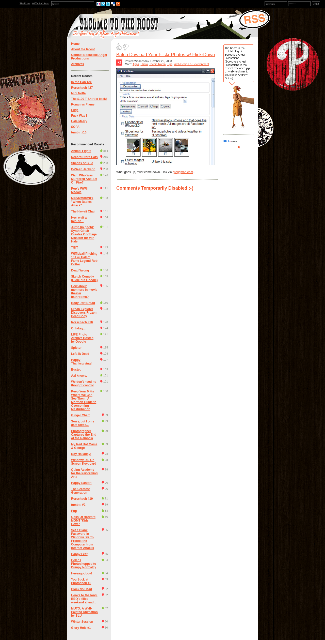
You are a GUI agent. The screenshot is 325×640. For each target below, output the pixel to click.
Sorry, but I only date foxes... (82, 423)
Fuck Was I (79, 115)
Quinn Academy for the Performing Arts (84, 473)
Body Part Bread (83, 303)
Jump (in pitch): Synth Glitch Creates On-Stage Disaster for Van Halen (84, 234)
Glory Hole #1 (81, 628)
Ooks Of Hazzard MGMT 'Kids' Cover (83, 520)
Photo (144, 64)
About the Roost (83, 49)
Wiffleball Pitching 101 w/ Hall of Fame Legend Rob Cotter (84, 259)
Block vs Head (81, 589)
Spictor (76, 347)
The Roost (25, 3)
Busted (76, 369)
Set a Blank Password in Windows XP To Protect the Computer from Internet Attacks (82, 539)
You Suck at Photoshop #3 (81, 581)
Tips (169, 64)
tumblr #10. (79, 132)
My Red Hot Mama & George (84, 446)
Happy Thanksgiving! (81, 361)
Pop (74, 511)
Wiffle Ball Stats (40, 3)
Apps (136, 64)
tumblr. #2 (78, 505)
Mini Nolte (78, 93)
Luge (74, 110)
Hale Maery (79, 121)
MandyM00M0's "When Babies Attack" (82, 201)
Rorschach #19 (82, 498)
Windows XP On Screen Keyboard (83, 461)
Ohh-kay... (78, 328)
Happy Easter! (81, 483)
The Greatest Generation (80, 490)
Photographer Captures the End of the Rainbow (83, 434)
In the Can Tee (81, 82)
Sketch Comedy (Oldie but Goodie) (84, 278)
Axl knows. (79, 375)
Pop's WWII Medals (79, 190)
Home (75, 43)
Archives (77, 64)
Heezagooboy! (81, 573)
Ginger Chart (80, 415)
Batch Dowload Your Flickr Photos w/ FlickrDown (165, 54)
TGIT (74, 247)
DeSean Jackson (83, 169)
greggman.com (183, 172)
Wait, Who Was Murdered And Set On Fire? (84, 179)
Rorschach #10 (82, 322)
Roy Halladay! (81, 454)
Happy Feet (79, 554)
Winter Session (82, 621)
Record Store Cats (84, 157)
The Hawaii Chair (83, 211)
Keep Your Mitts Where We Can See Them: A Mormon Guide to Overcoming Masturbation (83, 400)
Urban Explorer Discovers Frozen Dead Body (83, 312)
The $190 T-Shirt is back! (89, 99)
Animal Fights (81, 151)
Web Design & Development (191, 64)
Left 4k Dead (80, 354)
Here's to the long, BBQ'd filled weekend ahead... (84, 598)
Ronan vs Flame (82, 104)
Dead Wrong (80, 270)
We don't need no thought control (83, 383)
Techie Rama (157, 64)
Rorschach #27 (82, 87)
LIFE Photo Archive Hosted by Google (82, 338)
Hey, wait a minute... (79, 219)
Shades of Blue (82, 163)
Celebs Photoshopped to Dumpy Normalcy (83, 563)
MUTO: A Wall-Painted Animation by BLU (84, 612)
